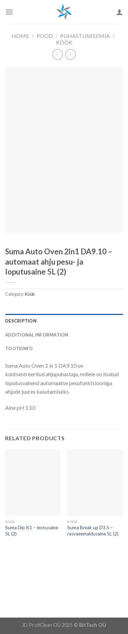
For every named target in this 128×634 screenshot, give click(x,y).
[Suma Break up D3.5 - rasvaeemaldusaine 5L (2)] (95, 482)
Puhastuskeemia (85, 36)
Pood (45, 36)
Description (21, 321)
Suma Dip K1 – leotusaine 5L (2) (31, 530)
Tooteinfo (19, 348)
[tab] (64, 321)
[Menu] (9, 11)
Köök (64, 42)
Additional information (37, 335)
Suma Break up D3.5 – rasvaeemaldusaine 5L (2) (92, 530)
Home (20, 36)
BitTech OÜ (92, 625)
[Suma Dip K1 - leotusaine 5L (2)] (33, 482)
